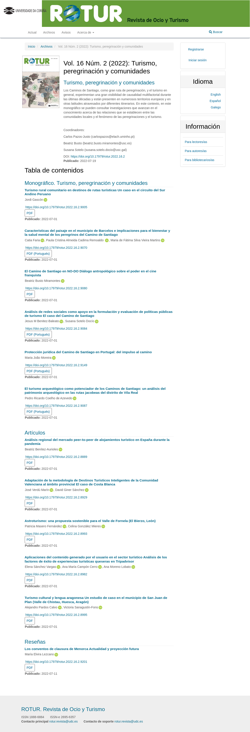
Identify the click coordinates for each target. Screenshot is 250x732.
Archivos (49, 32)
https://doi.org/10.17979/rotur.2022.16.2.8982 (56, 574)
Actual (32, 32)
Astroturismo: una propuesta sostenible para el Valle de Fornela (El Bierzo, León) (90, 521)
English (216, 94)
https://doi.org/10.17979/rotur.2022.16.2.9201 (56, 661)
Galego (216, 107)
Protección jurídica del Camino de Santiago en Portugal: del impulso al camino (88, 352)
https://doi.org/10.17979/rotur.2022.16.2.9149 (56, 365)
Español (215, 101)
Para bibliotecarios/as (199, 160)
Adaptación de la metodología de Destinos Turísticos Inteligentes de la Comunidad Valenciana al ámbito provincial (91, 482)
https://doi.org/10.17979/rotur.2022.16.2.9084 (56, 328)
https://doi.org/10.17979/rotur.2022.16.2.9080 (56, 288)
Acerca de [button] (85, 32)
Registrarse (196, 49)
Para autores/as (196, 151)
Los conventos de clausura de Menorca (82, 649)
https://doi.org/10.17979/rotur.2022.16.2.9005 (56, 207)
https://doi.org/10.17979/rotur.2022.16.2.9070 (56, 247)
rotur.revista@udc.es (63, 721)
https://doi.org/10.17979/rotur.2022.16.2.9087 (56, 405)
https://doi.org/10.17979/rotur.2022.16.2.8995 (56, 615)
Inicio (31, 46)
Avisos (66, 32)
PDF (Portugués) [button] (38, 253)
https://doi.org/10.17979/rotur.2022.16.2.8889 (56, 457)
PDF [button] (30, 213)
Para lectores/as (196, 142)
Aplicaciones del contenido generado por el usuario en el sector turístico (96, 559)
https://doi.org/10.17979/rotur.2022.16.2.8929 (56, 497)
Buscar (215, 32)
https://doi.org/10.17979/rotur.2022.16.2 (98, 156)
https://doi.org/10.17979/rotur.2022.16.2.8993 (56, 533)
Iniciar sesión (198, 60)
